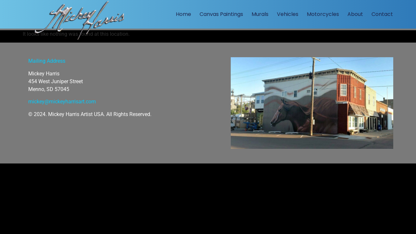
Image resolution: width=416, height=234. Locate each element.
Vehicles (287, 14)
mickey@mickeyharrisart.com (62, 101)
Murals (260, 14)
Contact (382, 14)
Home (183, 14)
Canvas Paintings (221, 14)
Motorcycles (323, 14)
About (355, 14)
